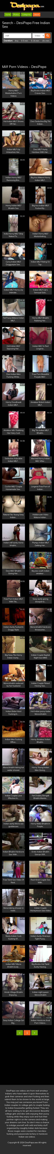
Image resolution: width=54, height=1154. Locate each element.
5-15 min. (35, 41)
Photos (16, 14)
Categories (26, 14)
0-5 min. (24, 41)
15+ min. (46, 41)
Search (36, 14)
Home (7, 14)
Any (16, 41)
